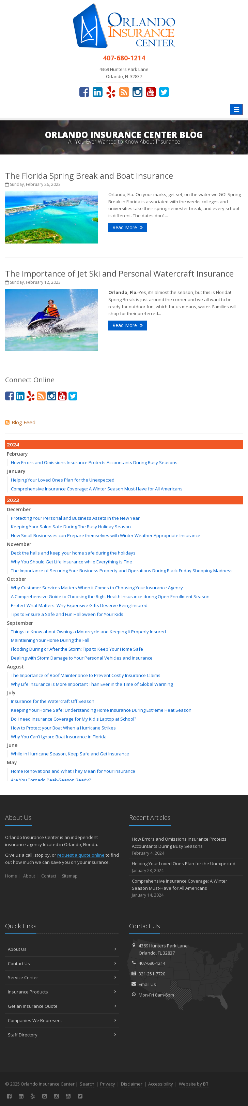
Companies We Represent (62, 1020)
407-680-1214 (152, 963)
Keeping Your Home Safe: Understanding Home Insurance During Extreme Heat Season (101, 710)
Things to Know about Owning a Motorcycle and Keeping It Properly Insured (88, 632)
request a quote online (81, 855)
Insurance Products (62, 992)
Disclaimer (131, 1084)
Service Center (62, 977)
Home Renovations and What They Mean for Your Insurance (73, 771)
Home (11, 876)
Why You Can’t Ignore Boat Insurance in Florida (59, 737)
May (12, 762)
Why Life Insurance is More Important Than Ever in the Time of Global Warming (92, 684)
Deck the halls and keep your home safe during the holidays (73, 553)
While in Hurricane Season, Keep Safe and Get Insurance (70, 754)
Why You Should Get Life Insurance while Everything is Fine (71, 562)
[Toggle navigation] (236, 109)
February (17, 454)
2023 (13, 500)
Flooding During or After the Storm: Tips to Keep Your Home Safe (77, 649)
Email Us (147, 984)
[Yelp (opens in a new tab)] (111, 92)
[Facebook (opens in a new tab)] (84, 92)
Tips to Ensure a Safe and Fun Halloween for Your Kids (67, 614)
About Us (62, 949)
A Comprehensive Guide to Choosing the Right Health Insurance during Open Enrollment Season (110, 596)
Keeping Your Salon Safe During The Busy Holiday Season (71, 526)
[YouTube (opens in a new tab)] (151, 92)
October (16, 579)
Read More (127, 227)
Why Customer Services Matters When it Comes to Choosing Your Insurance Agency (97, 588)
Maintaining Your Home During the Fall (50, 640)
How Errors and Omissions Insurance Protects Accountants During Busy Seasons (94, 462)
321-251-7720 (152, 974)
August (15, 666)
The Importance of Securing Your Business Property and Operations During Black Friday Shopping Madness (122, 570)
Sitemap (70, 876)
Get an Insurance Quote (62, 1006)
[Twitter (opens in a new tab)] (164, 92)
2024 (13, 444)
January (16, 471)
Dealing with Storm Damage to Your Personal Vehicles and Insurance (82, 658)
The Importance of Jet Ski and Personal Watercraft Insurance (119, 273)
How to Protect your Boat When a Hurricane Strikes (63, 728)
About (29, 876)
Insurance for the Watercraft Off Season (52, 701)
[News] (124, 92)
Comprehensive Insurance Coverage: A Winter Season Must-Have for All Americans (97, 489)
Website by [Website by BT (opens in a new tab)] (193, 1084)
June (12, 745)
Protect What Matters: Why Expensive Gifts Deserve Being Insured (79, 605)
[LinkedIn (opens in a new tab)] (98, 92)
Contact (48, 876)
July (11, 692)
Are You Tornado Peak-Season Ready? (51, 780)
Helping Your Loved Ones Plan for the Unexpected (62, 480)
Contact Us (62, 963)
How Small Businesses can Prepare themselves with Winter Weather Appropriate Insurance (105, 535)
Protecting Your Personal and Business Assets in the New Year (75, 518)
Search (87, 1084)
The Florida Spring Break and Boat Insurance (89, 175)
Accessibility (160, 1084)
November (19, 544)
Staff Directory (62, 1035)
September (20, 623)
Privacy (107, 1084)
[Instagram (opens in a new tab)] (137, 92)
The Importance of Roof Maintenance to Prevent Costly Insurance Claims (85, 675)
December (19, 509)
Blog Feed (20, 422)
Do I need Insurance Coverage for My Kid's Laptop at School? (73, 719)
